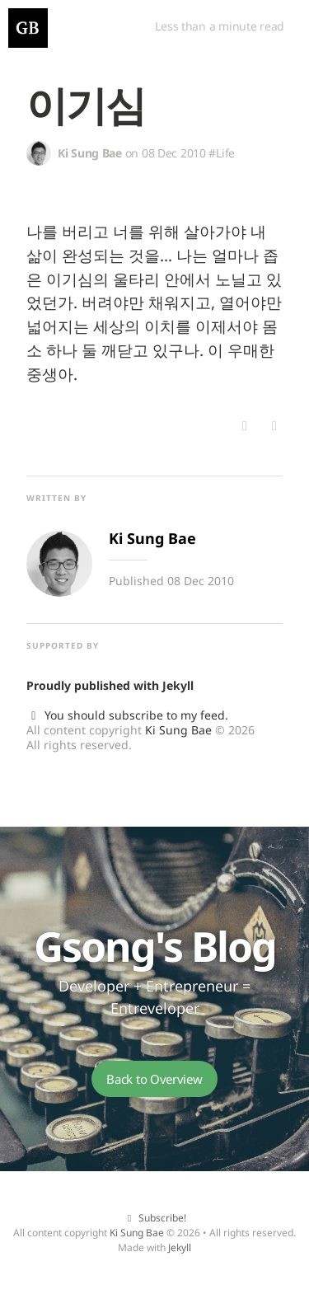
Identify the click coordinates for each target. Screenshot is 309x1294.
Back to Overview (154, 1079)
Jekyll (178, 685)
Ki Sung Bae (178, 730)
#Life (221, 153)
